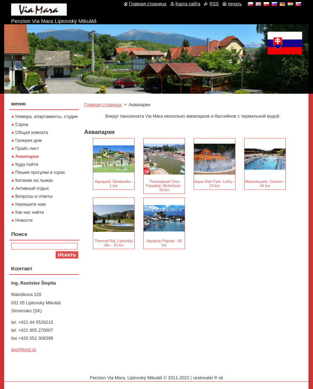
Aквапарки (27, 156)
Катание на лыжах (34, 180)
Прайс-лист (27, 148)
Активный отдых (32, 188)
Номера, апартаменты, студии (46, 116)
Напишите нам (30, 204)
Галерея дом (28, 140)
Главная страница (102, 104)
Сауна (21, 124)
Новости (24, 220)
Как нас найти (29, 212)
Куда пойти (26, 164)
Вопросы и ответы (34, 196)
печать (235, 3)
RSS (213, 3)
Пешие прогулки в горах (40, 172)
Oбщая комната (31, 132)
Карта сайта (188, 3)
